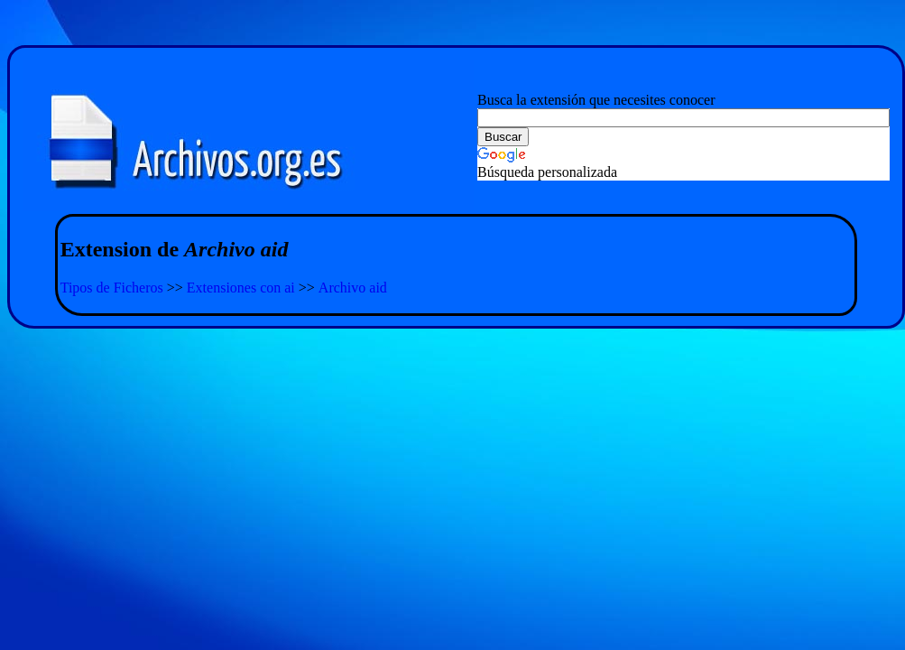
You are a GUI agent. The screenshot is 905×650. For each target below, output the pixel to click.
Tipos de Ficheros (111, 287)
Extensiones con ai (241, 287)
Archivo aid (353, 287)
